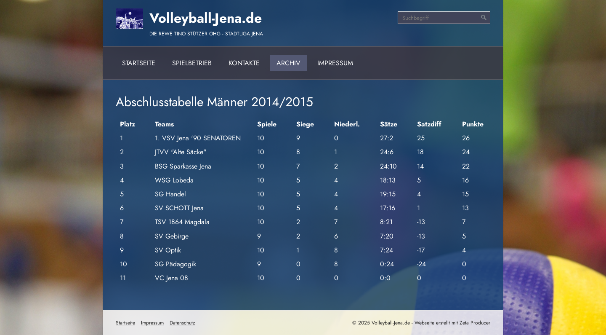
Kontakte (244, 63)
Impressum (335, 63)
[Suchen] (484, 18)
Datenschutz (182, 323)
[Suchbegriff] (444, 17)
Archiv (288, 63)
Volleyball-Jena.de (205, 18)
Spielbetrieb (192, 63)
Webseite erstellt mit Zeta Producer (452, 323)
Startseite (138, 63)
